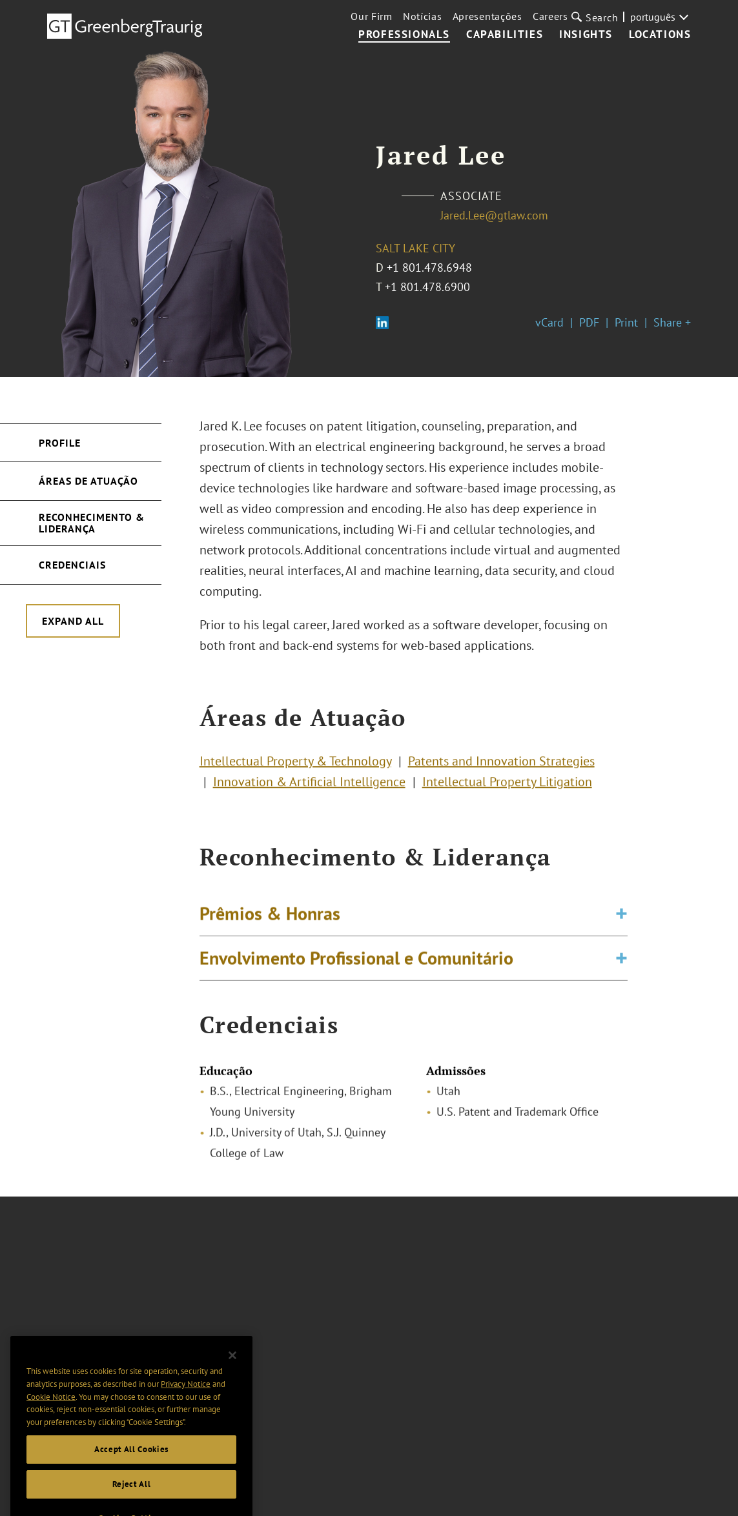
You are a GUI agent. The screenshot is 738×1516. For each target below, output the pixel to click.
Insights (586, 34)
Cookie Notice (51, 1409)
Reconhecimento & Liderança (92, 522)
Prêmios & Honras (270, 917)
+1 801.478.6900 (427, 286)
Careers (550, 16)
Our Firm (372, 16)
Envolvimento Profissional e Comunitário (356, 961)
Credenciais (72, 564)
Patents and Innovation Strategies (501, 763)
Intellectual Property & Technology (295, 763)
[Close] (232, 1367)
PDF (589, 322)
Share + (672, 322)
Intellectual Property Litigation (507, 784)
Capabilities (504, 34)
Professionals (404, 34)
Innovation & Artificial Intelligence (309, 784)
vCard (549, 322)
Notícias (422, 16)
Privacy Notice (185, 1396)
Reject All (131, 1496)
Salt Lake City (415, 248)
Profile (60, 442)
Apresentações (487, 16)
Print (626, 322)
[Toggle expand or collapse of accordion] (621, 917)
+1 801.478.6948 (429, 267)
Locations (660, 34)
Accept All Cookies (131, 1461)
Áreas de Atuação (88, 480)
